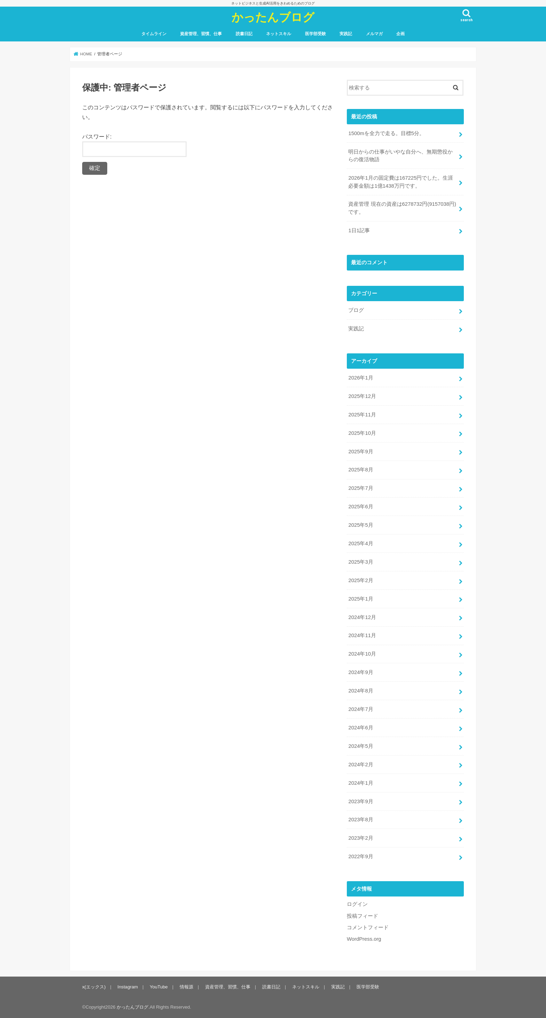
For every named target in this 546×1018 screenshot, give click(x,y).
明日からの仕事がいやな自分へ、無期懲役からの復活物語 (400, 155)
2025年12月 (362, 396)
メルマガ (374, 33)
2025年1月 (360, 599)
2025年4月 (360, 543)
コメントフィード (368, 927)
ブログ (356, 310)
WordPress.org (364, 939)
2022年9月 (360, 856)
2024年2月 (360, 764)
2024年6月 (360, 727)
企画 (400, 33)
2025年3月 (360, 562)
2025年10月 (362, 433)
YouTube (159, 986)
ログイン (357, 904)
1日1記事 (359, 230)
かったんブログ (273, 17)
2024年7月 (360, 709)
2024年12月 (362, 617)
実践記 (346, 33)
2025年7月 (360, 488)
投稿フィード (362, 916)
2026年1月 (360, 378)
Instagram (127, 986)
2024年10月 (362, 654)
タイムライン (153, 33)
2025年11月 (362, 414)
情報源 (186, 986)
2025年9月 (360, 451)
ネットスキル (278, 33)
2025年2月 (360, 580)
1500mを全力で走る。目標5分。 (386, 133)
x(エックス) (94, 986)
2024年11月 (362, 635)
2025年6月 (360, 506)
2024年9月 (360, 672)
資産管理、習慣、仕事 (201, 33)
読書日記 (244, 33)
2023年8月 (360, 819)
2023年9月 (360, 801)
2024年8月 (360, 691)
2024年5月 (360, 746)
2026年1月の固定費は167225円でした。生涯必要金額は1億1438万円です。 (400, 181)
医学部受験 (315, 33)
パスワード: (134, 145)
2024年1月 (360, 783)
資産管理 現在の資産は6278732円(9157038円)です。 (402, 207)
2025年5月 (360, 525)
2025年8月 (360, 469)
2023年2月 (360, 838)
